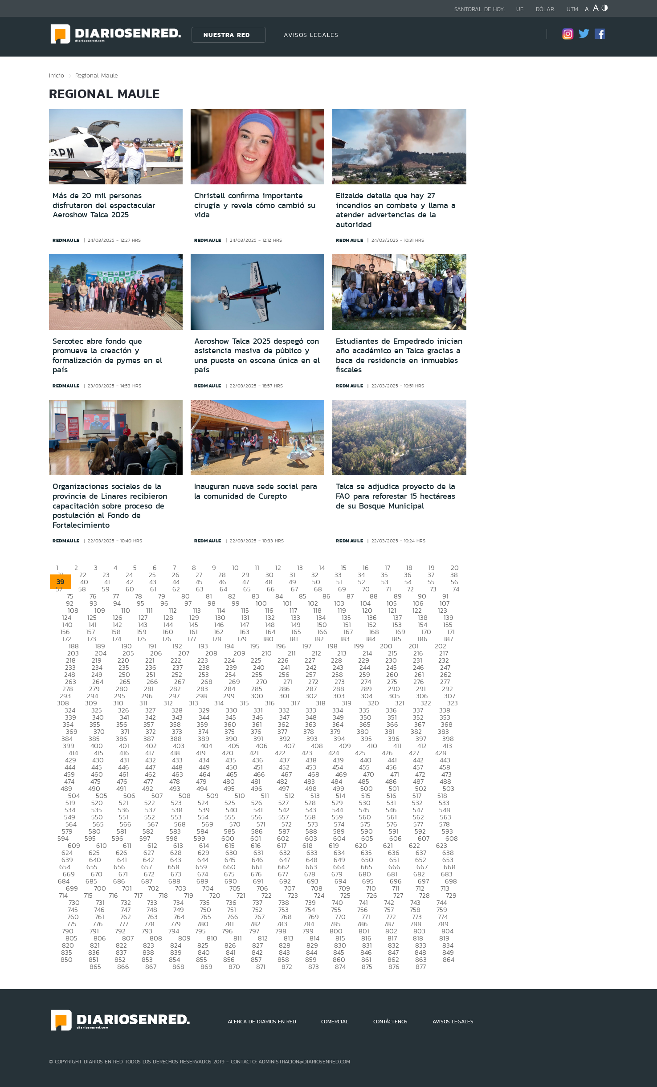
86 (326, 596)
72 (410, 589)
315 (244, 703)
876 (394, 966)
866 (123, 966)
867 (150, 966)
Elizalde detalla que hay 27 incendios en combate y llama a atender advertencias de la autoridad (396, 210)
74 (456, 589)
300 (257, 695)
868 (178, 966)
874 (340, 966)
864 (448, 959)
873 (313, 966)
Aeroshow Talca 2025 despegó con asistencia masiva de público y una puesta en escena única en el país (257, 355)
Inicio (56, 75)
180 (268, 638)
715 (88, 895)
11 (257, 567)
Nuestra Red (227, 35)
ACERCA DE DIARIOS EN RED (262, 1022)
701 (127, 888)
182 (319, 638)
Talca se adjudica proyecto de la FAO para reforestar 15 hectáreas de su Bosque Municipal (395, 495)
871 (260, 966)
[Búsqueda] (526, 34)
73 (433, 589)
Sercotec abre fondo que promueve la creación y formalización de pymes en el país (107, 355)
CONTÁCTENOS (390, 1022)
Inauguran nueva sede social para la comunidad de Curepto (255, 491)
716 (113, 895)
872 (287, 966)
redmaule (66, 240)
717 (138, 895)
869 (206, 966)
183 (345, 638)
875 (367, 966)
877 (421, 966)
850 (67, 959)
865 (95, 966)
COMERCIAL (334, 1022)
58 (82, 589)
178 (216, 638)
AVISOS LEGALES (311, 34)
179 (242, 638)
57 (59, 589)
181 (294, 638)
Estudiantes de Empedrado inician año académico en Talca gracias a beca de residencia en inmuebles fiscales (399, 355)
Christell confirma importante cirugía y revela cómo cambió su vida (254, 205)
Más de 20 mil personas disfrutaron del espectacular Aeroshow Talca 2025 (104, 205)
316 (270, 703)
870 (234, 966)
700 (100, 888)
